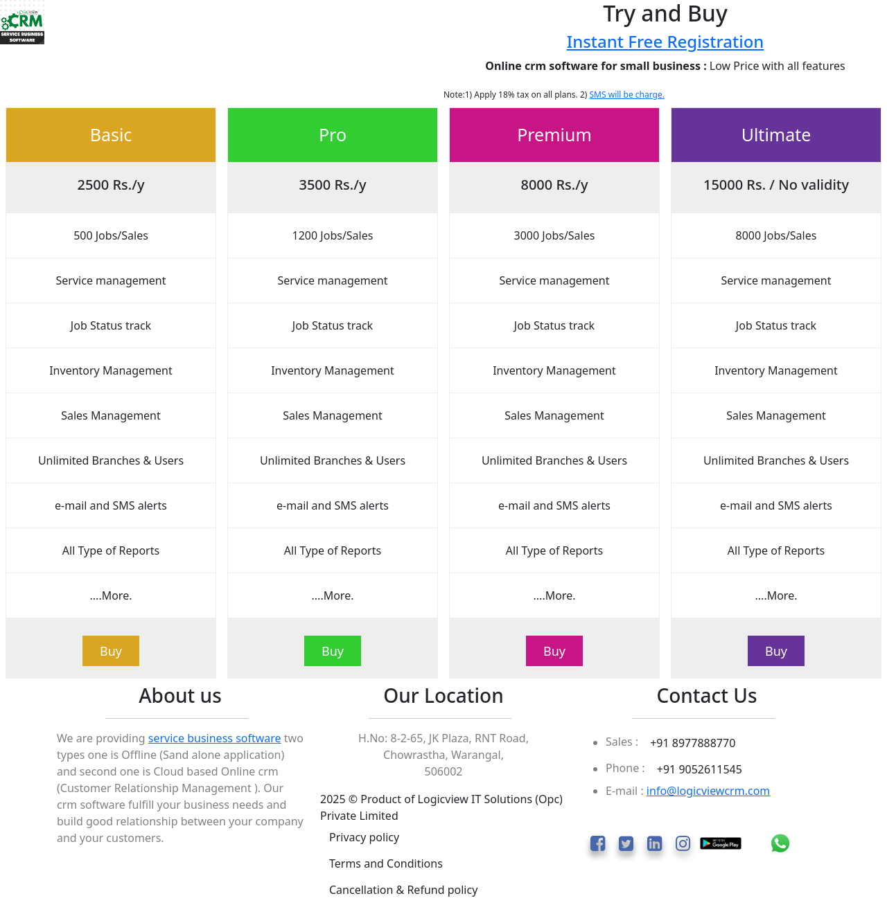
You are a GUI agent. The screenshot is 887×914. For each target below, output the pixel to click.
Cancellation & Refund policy (403, 889)
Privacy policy (364, 837)
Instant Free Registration (665, 41)
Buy (111, 651)
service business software (214, 738)
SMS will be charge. (627, 94)
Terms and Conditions (386, 863)
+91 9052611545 (699, 769)
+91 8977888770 (692, 743)
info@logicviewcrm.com (708, 790)
